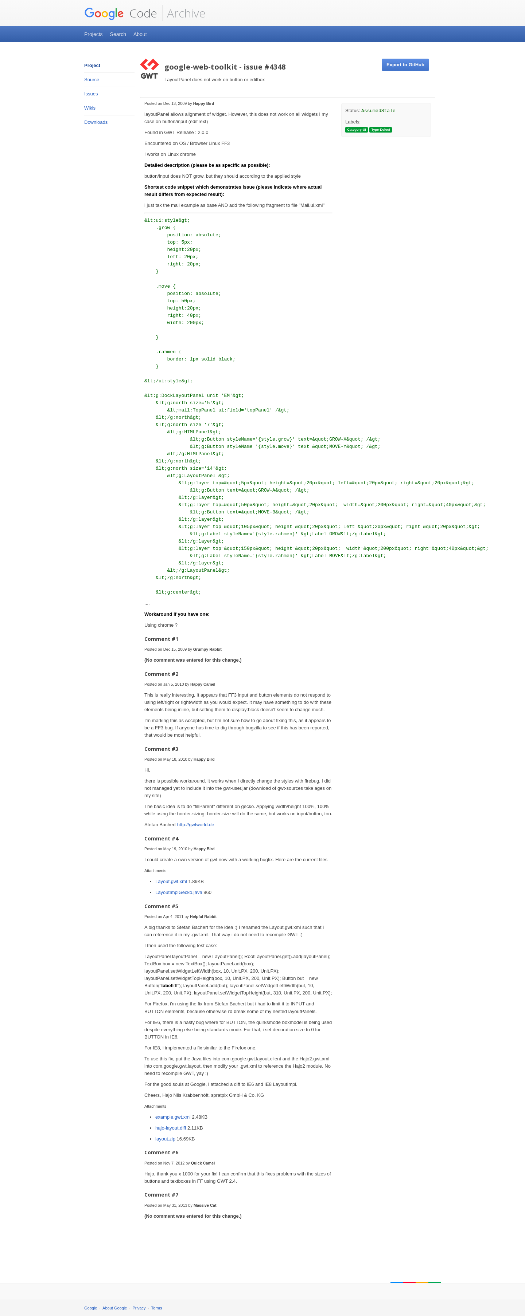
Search (118, 34)
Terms (156, 1308)
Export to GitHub (405, 64)
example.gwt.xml (173, 1117)
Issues (91, 93)
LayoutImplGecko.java (179, 892)
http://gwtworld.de (195, 824)
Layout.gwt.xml (171, 881)
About (140, 34)
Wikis (90, 108)
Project (92, 65)
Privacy (139, 1308)
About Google (114, 1308)
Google (90, 1308)
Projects (93, 34)
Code (120, 13)
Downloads (96, 122)
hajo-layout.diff (171, 1128)
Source (91, 79)
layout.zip (166, 1139)
